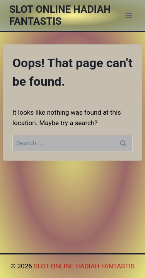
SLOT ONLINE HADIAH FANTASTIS (84, 266)
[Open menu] (128, 15)
